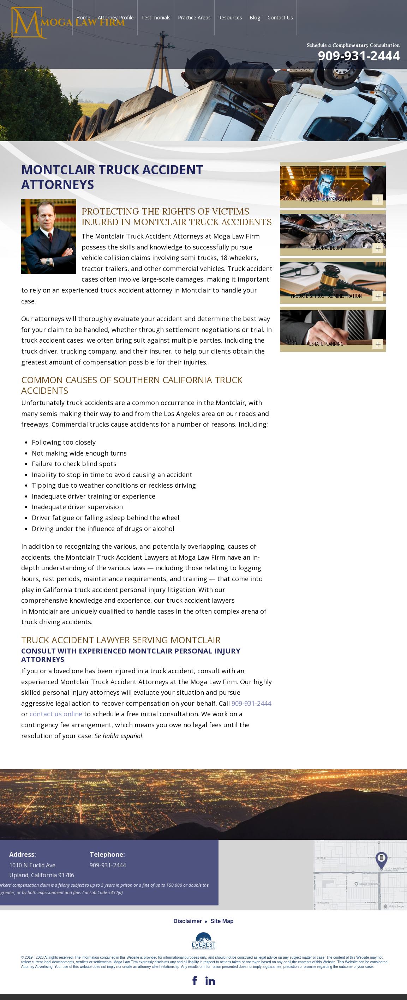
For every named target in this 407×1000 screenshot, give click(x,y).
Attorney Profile (116, 17)
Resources (230, 17)
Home (83, 17)
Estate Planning (326, 378)
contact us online (56, 714)
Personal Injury (326, 264)
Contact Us (280, 17)
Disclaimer (187, 921)
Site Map (222, 921)
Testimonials (155, 17)
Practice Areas (194, 17)
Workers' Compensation (326, 208)
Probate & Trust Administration (326, 321)
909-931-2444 (359, 55)
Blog (255, 17)
